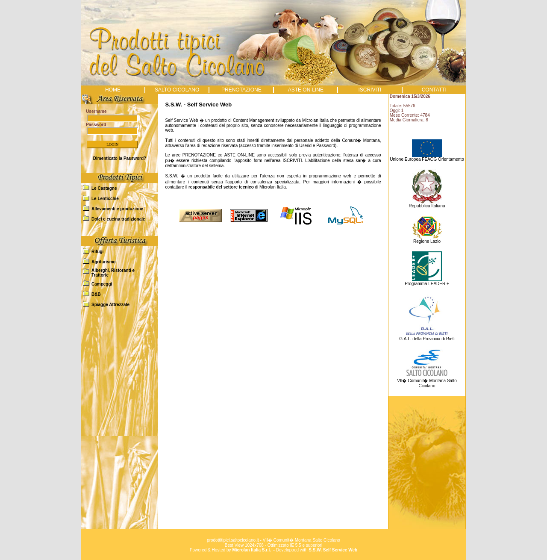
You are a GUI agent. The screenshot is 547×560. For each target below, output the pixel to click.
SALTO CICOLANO (177, 90)
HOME (113, 90)
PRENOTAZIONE (241, 90)
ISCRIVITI (369, 90)
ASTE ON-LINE (305, 90)
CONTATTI (434, 90)
